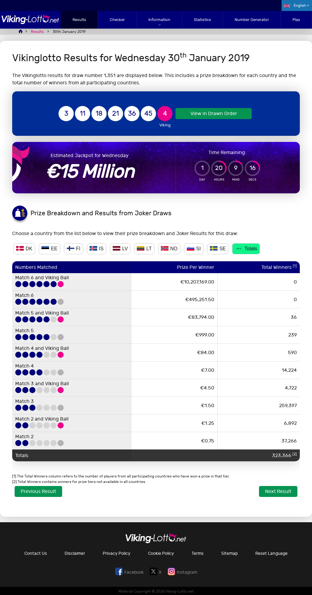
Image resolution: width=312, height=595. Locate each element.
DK (24, 248)
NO (169, 248)
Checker (117, 19)
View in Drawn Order (213, 113)
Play (296, 19)
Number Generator (252, 19)
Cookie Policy (161, 553)
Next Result (278, 491)
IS (97, 248)
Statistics (202, 19)
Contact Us (35, 553)
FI (73, 248)
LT (144, 248)
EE (49, 248)
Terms (198, 553)
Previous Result (38, 491)
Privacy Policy (116, 553)
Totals (246, 248)
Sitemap (229, 553)
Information (159, 19)
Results (79, 19)
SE (218, 248)
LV (120, 248)
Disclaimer (75, 553)
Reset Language (271, 553)
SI (194, 248)
